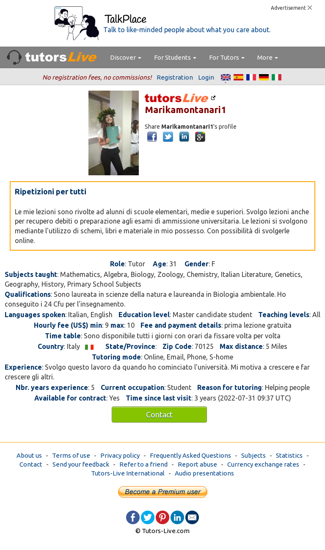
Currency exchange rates (263, 464)
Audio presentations (204, 473)
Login (206, 77)
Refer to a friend (143, 464)
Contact (159, 414)
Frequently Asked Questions (190, 455)
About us (29, 455)
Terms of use (71, 455)
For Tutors (227, 57)
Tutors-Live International (128, 473)
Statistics (289, 455)
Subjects (253, 455)
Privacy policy (120, 455)
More (267, 57)
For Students (175, 57)
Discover (125, 57)
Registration (175, 77)
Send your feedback (80, 464)
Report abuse (197, 464)
